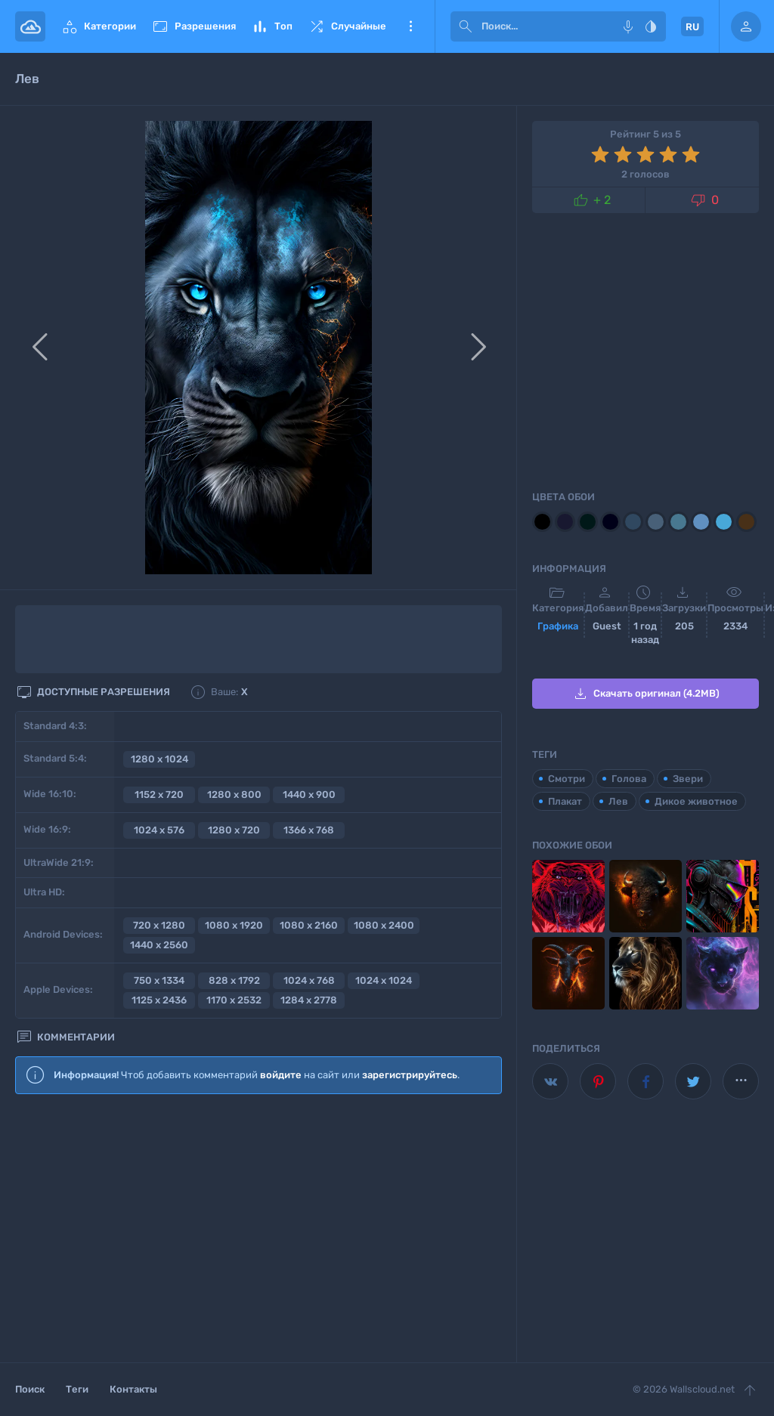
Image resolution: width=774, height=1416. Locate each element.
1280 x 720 (234, 830)
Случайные (347, 26)
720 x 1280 (159, 925)
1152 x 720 (159, 794)
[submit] (465, 26)
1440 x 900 (309, 794)
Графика (557, 626)
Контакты (133, 1389)
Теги (77, 1389)
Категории (98, 26)
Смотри (566, 778)
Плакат (565, 801)
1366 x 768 (308, 830)
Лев (618, 801)
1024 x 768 (309, 980)
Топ (272, 26)
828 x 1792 (234, 980)
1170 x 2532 (234, 1000)
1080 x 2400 (384, 925)
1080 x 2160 (309, 925)
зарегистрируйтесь (409, 1075)
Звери (688, 778)
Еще (410, 26)
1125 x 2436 (159, 1000)
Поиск (30, 1389)
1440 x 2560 (159, 945)
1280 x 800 (234, 794)
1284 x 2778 (308, 1000)
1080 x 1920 (234, 925)
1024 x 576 (159, 830)
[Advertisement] (258, 1229)
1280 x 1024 (159, 759)
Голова (628, 778)
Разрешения (193, 26)
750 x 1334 (159, 980)
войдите (281, 1075)
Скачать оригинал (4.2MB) (645, 693)
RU (692, 26)
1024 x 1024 (383, 980)
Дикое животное (696, 801)
